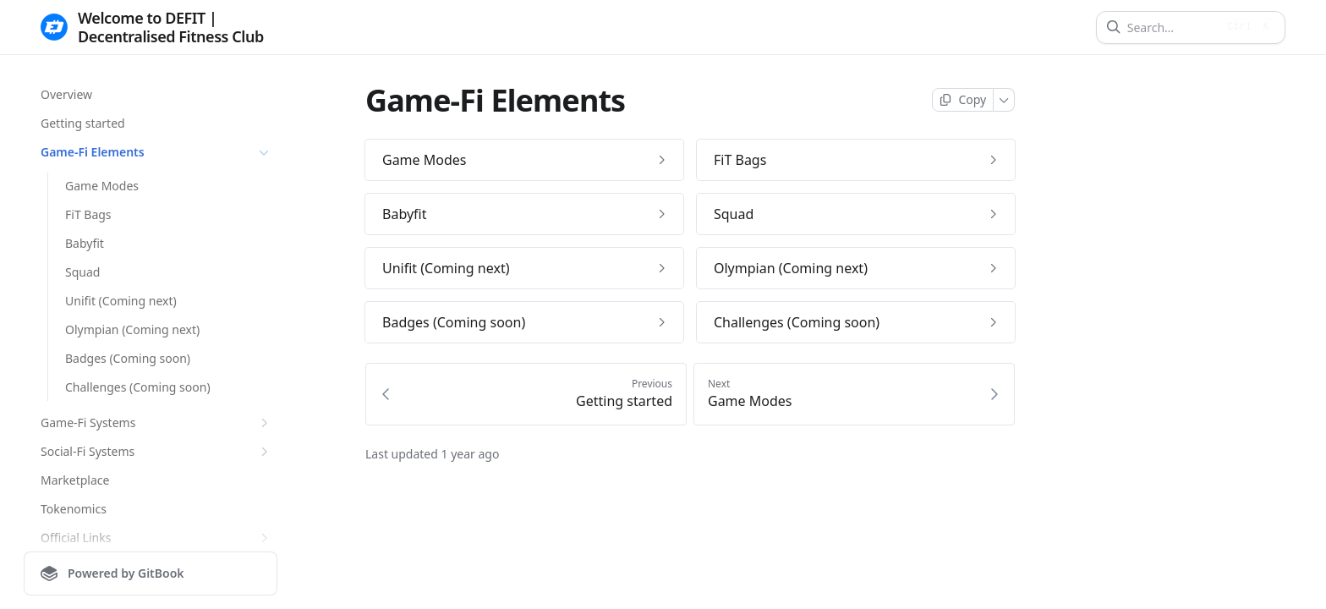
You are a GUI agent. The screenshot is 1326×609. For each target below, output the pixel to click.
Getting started (83, 123)
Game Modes (102, 186)
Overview (66, 94)
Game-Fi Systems (156, 422)
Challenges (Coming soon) (138, 387)
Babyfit (84, 243)
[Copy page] (963, 100)
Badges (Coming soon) (127, 358)
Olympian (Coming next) (132, 329)
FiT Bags (88, 214)
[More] (1004, 100)
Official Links (156, 537)
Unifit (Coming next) (121, 301)
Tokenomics (74, 509)
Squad (82, 272)
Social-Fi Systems (156, 451)
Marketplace (75, 480)
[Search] (1172, 27)
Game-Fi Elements (156, 152)
